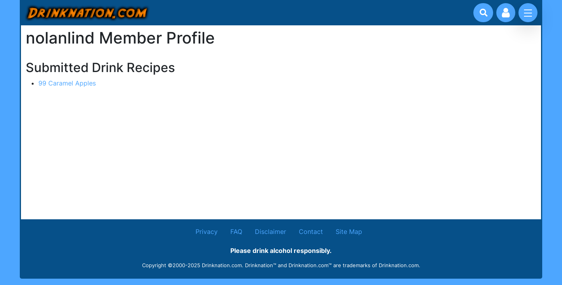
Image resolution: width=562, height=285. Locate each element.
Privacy (207, 232)
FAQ (236, 232)
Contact (311, 232)
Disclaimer (270, 232)
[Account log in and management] (505, 12)
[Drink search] (483, 12)
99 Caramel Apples (67, 83)
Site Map (349, 232)
